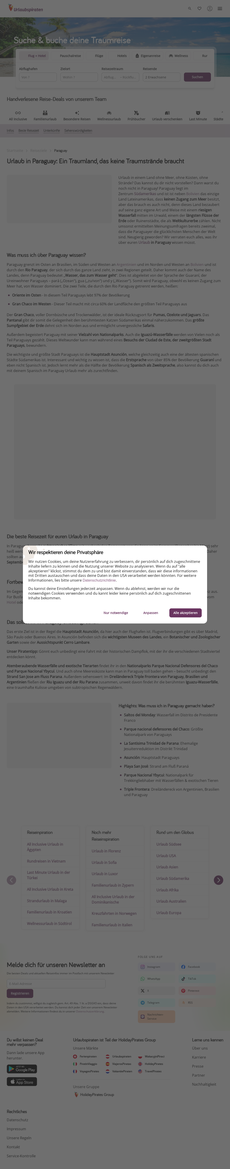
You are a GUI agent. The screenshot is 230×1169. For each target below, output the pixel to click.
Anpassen (150, 613)
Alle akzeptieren (185, 613)
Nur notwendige (116, 613)
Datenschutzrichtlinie (99, 580)
